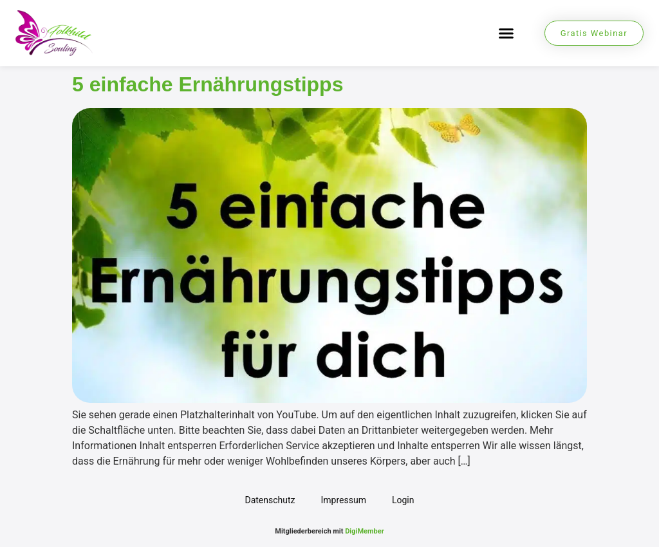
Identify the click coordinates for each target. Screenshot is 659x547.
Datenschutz (270, 500)
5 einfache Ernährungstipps (207, 84)
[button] (506, 33)
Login (403, 500)
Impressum (343, 500)
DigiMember (364, 531)
